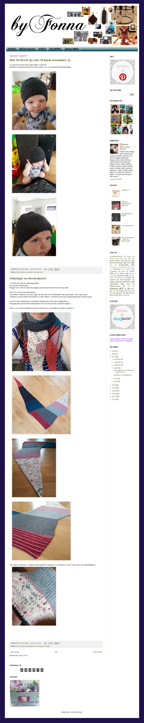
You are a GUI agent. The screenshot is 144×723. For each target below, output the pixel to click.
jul (125, 289)
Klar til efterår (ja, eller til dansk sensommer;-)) (40, 60)
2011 (114, 399)
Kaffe (115, 273)
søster (130, 291)
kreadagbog (40, 646)
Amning (112, 258)
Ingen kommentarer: (36, 269)
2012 (114, 396)
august (116, 368)
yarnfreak (115, 295)
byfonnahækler (20, 272)
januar (116, 381)
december (117, 359)
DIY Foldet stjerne (127, 226)
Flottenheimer (113, 267)
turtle (111, 293)
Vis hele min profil (115, 179)
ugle (124, 293)
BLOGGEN (11, 48)
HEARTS (42, 48)
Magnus (122, 273)
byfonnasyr (114, 284)
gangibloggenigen (31, 646)
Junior (131, 271)
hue (129, 286)
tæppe (117, 293)
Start (56, 652)
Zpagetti (128, 277)
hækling (114, 288)
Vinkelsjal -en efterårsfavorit (28, 278)
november (117, 362)
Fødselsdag (117, 269)
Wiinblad (119, 277)
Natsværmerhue (38, 272)
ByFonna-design (116, 263)
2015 (114, 388)
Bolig (129, 258)
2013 (114, 394)
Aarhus (129, 256)
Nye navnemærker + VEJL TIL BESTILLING (128, 239)
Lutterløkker (29, 272)
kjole (132, 289)
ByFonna (125, 144)
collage (128, 284)
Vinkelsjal (47, 646)
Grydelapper (113, 271)
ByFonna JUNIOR (71, 48)
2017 (114, 357)
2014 (114, 391)
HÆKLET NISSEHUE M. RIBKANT (126, 203)
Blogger (79, 712)
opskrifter (122, 291)
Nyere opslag (14, 652)
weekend (131, 293)
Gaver (128, 269)
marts (116, 378)
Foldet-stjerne (124, 267)
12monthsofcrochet (116, 256)
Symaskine (119, 276)
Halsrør (123, 271)
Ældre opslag (97, 652)
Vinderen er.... (126, 190)
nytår (114, 291)
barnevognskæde (125, 280)
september (117, 365)
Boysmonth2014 (115, 260)
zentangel (124, 295)
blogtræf (112, 282)
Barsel (121, 258)
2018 (114, 354)
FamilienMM (123, 265)
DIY (128, 263)
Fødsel (132, 267)
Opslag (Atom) (23, 655)
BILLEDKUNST (55, 48)
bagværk (113, 280)
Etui (111, 265)
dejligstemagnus (115, 286)
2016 (114, 385)
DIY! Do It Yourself (27, 48)
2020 (114, 351)
